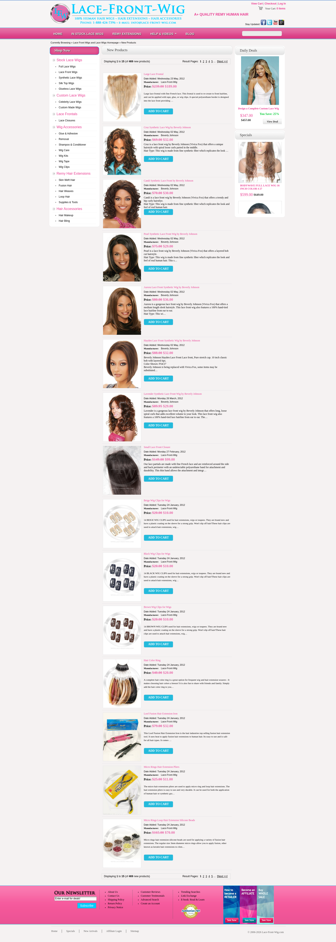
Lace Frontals (67, 114)
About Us (113, 891)
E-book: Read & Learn (193, 899)
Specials (70, 931)
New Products (128, 42)
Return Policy (115, 903)
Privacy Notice (115, 907)
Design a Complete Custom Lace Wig (258, 108)
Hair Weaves (66, 191)
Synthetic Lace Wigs (70, 77)
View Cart (257, 3)
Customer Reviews (150, 891)
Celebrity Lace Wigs (70, 101)
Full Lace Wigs (67, 66)
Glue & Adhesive (68, 133)
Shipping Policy (116, 899)
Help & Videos (161, 34)
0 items (281, 8)
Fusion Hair (65, 185)
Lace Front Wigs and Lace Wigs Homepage (96, 42)
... (214, 61)
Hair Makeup (66, 215)
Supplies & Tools (68, 202)
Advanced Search (150, 899)
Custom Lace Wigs (71, 95)
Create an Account (150, 903)
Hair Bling (64, 220)
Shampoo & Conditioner (72, 144)
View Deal (272, 121)
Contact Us (113, 895)
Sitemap (134, 931)
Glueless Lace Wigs (70, 88)
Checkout (270, 3)
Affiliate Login (114, 931)
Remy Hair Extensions (73, 173)
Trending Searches (190, 891)
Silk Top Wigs (66, 83)
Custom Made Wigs (70, 107)
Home (57, 34)
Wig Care (64, 150)
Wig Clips (64, 166)
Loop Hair (64, 196)
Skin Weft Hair (67, 180)
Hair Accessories (69, 209)
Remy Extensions (126, 34)
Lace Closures (67, 120)
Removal (64, 139)
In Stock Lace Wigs (87, 34)
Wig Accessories (69, 127)
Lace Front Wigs (68, 72)
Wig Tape (64, 161)
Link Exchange (189, 895)
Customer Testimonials (153, 895)
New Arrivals (90, 931)
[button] (158, 111)
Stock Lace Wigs (69, 60)
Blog (190, 34)
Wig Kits (63, 155)
